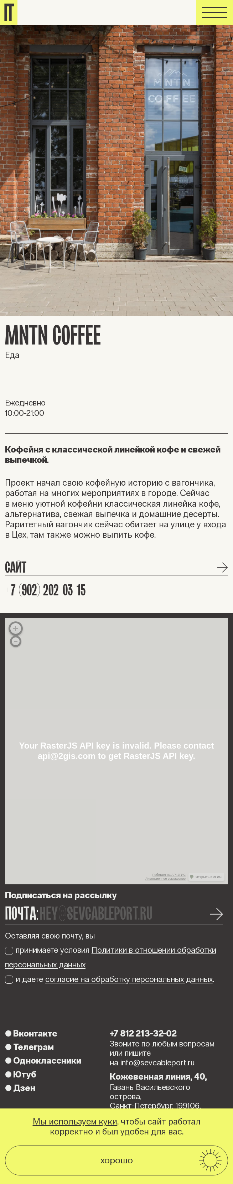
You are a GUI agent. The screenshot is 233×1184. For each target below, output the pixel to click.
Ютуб (20, 1074)
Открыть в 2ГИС (209, 877)
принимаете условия (110, 957)
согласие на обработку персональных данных (129, 979)
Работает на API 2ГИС (169, 875)
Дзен (20, 1088)
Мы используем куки (75, 1121)
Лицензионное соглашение (165, 878)
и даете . (109, 979)
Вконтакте (31, 1033)
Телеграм (29, 1047)
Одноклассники (43, 1060)
